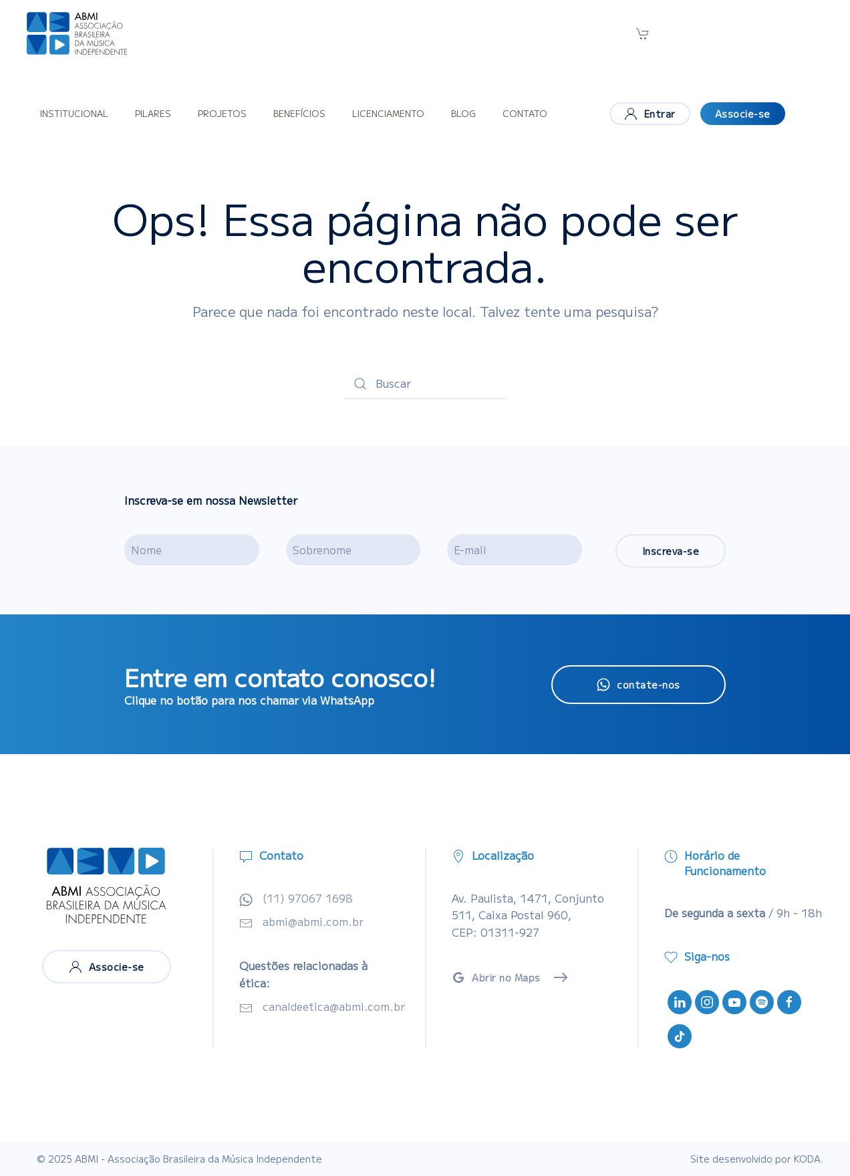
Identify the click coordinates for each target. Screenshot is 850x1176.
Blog (463, 113)
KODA (807, 1158)
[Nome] (191, 549)
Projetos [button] (222, 113)
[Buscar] (425, 383)
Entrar (650, 113)
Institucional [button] (74, 113)
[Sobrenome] (353, 549)
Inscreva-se (671, 551)
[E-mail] (514, 549)
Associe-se (742, 113)
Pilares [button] (153, 113)
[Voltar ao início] (77, 33)
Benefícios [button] (299, 113)
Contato (525, 113)
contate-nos (638, 684)
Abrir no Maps (496, 977)
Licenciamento (388, 113)
